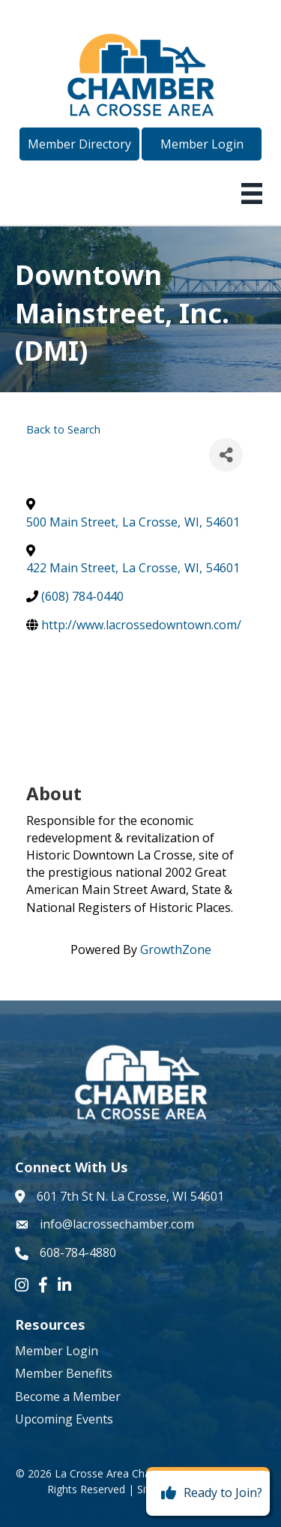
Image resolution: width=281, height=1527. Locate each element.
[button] (79, 144)
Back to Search (63, 429)
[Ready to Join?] (208, 1493)
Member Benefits (63, 1373)
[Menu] (252, 194)
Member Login (56, 1350)
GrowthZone (175, 949)
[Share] (226, 455)
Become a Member (68, 1396)
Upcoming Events (64, 1419)
